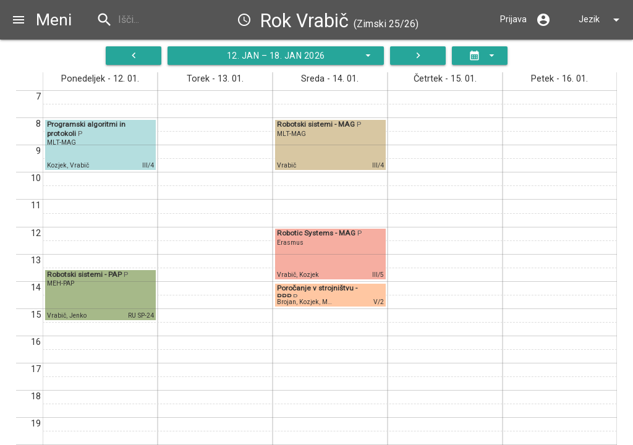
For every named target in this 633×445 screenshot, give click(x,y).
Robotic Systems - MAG (317, 233)
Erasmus (290, 243)
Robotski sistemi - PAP (85, 274)
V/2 (378, 302)
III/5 (378, 275)
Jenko (78, 316)
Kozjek (57, 165)
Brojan (286, 302)
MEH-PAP (60, 283)
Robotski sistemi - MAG (317, 124)
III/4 (148, 165)
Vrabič (79, 165)
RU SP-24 (141, 316)
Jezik (601, 20)
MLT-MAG (61, 142)
